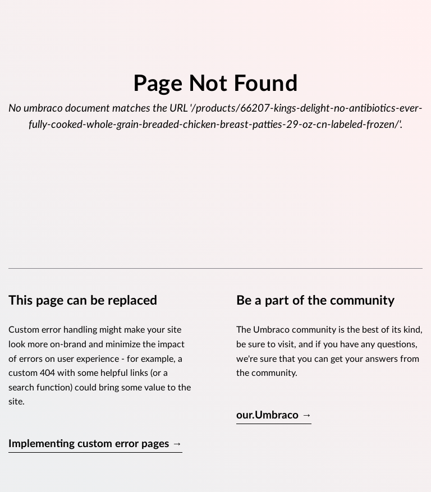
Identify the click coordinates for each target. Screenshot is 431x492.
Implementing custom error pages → (95, 444)
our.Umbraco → (274, 415)
